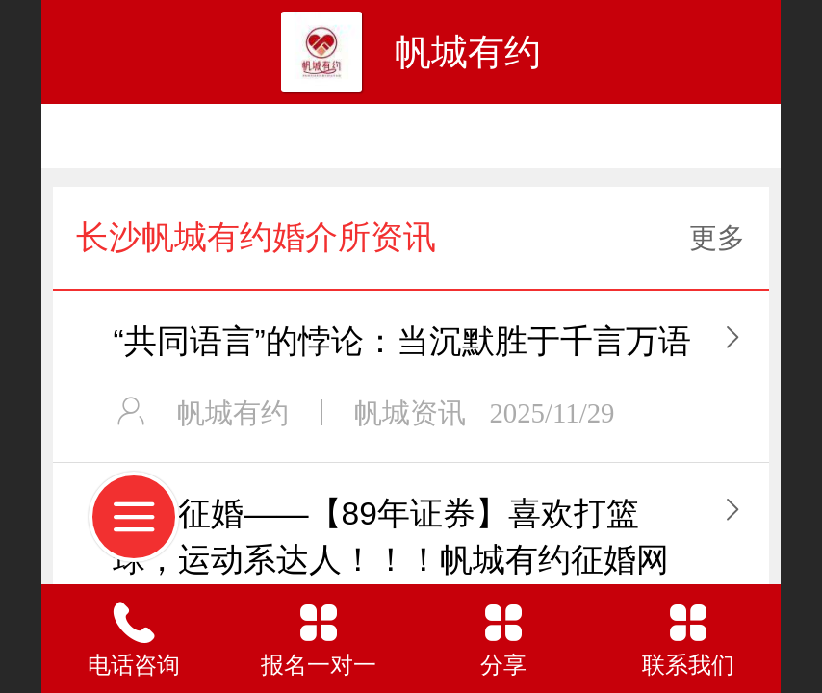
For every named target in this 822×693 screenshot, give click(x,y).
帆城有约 (468, 51)
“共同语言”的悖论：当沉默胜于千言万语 (401, 341)
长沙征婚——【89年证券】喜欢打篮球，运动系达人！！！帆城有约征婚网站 (391, 560)
